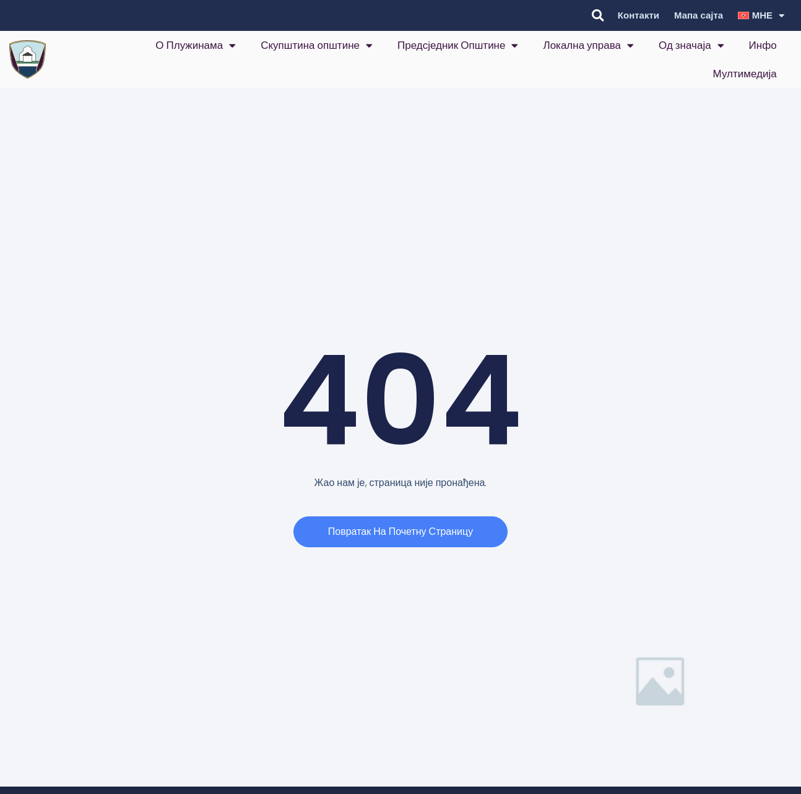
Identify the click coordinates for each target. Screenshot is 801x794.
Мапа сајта (698, 15)
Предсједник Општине (457, 45)
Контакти (638, 15)
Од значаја (691, 45)
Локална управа (588, 45)
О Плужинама (195, 45)
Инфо (763, 45)
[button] (597, 15)
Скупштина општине (317, 45)
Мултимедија (745, 73)
